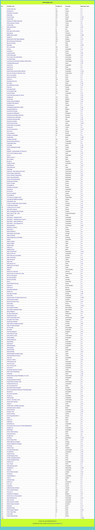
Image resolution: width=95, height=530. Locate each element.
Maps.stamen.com (11, 263)
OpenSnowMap (10, 349)
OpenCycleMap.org (11, 339)
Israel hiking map (11, 167)
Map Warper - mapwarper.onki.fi (14, 217)
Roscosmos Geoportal (12, 393)
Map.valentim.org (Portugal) (13, 233)
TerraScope (9, 445)
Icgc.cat (9, 155)
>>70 (82, 97)
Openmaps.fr (10, 343)
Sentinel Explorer (11, 409)
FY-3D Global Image (11, 91)
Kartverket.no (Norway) (12, 187)
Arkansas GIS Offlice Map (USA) (14, 21)
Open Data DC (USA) (12, 335)
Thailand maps (10, 447)
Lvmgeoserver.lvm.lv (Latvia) (13, 207)
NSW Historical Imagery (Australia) (15, 323)
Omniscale (9, 329)
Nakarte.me (9, 291)
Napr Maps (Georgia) (12, 293)
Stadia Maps (10, 429)
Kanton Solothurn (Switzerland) (14, 175)
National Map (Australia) (12, 299)
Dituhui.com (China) (11, 77)
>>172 (82, 437)
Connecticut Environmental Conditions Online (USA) (19, 61)
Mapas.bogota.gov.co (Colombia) (14, 237)
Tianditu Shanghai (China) (13, 459)
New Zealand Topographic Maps (14, 309)
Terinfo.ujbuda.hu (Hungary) (13, 441)
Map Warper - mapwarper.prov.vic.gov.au (16, 219)
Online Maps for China (12, 333)
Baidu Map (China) (11, 27)
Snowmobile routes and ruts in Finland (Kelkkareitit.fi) (19, 425)
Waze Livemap (10, 499)
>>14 (82, 99)
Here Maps (9, 145)
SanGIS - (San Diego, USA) (13, 399)
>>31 (82, 153)
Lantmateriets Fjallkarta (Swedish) (15, 199)
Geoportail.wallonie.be (12, 109)
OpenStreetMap (10, 351)
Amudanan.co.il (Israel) (12, 13)
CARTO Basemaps (11, 55)
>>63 (82, 147)
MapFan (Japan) (11, 241)
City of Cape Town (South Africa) (14, 57)
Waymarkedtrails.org (11, 497)
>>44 (82, 83)
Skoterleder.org (10, 423)
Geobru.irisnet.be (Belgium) (13, 101)
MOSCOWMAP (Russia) (12, 283)
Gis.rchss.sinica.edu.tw (12, 129)
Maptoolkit (9, 267)
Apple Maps (9, 15)
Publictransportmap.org (12, 383)
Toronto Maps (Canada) (12, 471)
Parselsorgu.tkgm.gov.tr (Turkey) (14, 369)
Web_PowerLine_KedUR (12, 501)
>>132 (82, 129)
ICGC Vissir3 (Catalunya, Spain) (14, 153)
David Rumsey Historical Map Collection (16, 71)
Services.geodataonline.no (13, 415)
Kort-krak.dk (10, 191)
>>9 (81, 25)
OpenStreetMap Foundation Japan (15, 353)
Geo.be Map (10, 99)
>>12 (82, 109)
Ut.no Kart (9, 483)
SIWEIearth (9, 421)
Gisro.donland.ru (11, 133)
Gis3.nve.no (10, 131)
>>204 (82, 467)
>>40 (82, 139)
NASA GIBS (10, 295)
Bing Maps (9, 45)
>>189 (82, 35)
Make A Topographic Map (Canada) (15, 211)
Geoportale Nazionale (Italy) (13, 119)
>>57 (82, 207)
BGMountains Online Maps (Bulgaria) (15, 39)
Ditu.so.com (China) (11, 75)
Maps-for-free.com (11, 253)
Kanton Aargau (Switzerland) (13, 173)
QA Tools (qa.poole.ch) (12, 385)
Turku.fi (8, 477)
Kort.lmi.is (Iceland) (11, 193)
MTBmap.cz (10, 285)
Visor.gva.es (10, 491)
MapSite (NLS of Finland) (13, 265)
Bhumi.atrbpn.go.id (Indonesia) (14, 41)
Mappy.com (9, 247)
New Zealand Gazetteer (12, 307)
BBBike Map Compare (12, 35)
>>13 (82, 49)
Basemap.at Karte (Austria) (13, 31)
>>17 (82, 93)
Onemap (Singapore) (12, 331)
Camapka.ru (10, 51)
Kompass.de (10, 189)
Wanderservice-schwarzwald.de (14, 495)
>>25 (82, 431)
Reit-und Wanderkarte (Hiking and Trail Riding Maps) (19, 389)
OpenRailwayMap (11, 345)
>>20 (82, 403)
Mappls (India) (10, 245)
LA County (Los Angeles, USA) (14, 197)
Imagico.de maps (11, 163)
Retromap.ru (10, 391)
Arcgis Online (10, 19)
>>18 (82, 411)
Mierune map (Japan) (12, 275)
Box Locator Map (11, 47)
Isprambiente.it (10, 165)
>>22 (82, 473)
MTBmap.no (10, 287)
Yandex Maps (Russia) (12, 515)
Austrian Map (10, 25)
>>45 (82, 73)
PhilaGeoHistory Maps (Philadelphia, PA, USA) (18, 375)
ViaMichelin (9, 485)
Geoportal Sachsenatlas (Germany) (15, 115)
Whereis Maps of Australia (13, 503)
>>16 (82, 373)
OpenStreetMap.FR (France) (13, 355)
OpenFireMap (10, 341)
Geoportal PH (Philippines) (13, 113)
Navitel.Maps (10, 303)
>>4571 (82, 517)
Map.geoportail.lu (11, 225)
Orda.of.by (9, 357)
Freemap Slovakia (11, 89)
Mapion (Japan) (10, 243)
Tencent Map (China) (12, 439)
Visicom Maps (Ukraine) (12, 489)
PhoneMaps (10, 377)
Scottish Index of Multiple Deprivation (15, 405)
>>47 (82, 493)
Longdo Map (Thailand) (12, 205)
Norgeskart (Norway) (12, 315)
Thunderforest (10, 451)
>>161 (82, 137)
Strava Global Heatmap (12, 431)
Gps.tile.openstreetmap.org (13, 141)
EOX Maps (9, 83)
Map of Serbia (10, 215)
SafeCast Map (10, 397)
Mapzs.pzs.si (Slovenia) (12, 271)
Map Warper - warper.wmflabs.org (15, 221)
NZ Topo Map (10, 327)
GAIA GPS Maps (11, 93)
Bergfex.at (9, 37)
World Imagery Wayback (12, 509)
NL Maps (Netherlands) (12, 313)
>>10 (82, 39)
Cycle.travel (9, 65)
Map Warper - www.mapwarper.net (15, 223)
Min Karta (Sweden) (11, 277)
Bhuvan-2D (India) (11, 43)
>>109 (82, 297)
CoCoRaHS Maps (11, 59)
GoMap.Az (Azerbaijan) (12, 135)
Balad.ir (8, 29)
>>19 (82, 119)
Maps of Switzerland (11, 251)
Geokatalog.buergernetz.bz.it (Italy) (15, 107)
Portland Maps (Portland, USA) (14, 381)
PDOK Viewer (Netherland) (13, 371)
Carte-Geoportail (11, 53)
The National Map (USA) (12, 449)
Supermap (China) (11, 433)
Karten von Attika (11, 183)
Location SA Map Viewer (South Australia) (16, 203)
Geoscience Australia (12, 121)
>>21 (82, 101)
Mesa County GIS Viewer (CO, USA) (15, 273)
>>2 (81, 29)
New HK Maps (10, 305)
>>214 (82, 305)
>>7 (81, 13)
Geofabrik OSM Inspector (13, 103)
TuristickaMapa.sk (11, 475)
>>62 (82, 225)
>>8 (81, 57)
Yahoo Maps (10, 513)
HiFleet (8, 149)
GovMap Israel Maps (12, 139)
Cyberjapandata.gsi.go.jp (12, 63)
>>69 (82, 53)
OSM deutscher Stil (11, 361)
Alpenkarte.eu (10, 11)
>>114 (82, 17)
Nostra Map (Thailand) (12, 321)
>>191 (82, 509)
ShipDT (8, 417)
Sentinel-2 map (10, 411)
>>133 (82, 45)
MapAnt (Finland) (11, 235)
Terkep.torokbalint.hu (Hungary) (14, 443)
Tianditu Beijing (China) (12, 455)
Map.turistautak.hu (11, 231)
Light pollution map (11, 201)
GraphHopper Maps (11, 143)
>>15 (82, 269)
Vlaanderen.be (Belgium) (12, 493)
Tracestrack (9, 473)
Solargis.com (10, 427)
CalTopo (9, 49)
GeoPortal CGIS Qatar (12, 111)
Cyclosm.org (10, 67)
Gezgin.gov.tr (10, 127)
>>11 (82, 31)
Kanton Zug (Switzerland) (13, 177)
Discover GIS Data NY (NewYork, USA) (16, 73)
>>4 (81, 21)
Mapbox (9, 239)
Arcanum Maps (10, 17)
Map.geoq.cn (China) (12, 227)
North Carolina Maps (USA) (13, 317)
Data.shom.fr (10, 69)
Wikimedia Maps (11, 507)
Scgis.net (9, 403)
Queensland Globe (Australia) (14, 387)
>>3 (81, 41)
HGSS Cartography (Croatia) (13, 147)
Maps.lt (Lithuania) (11, 257)
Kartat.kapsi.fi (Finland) (12, 181)
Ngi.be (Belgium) (11, 311)
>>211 (82, 251)
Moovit (8, 281)
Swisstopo (9, 437)
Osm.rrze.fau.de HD (11, 365)
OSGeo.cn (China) (11, 359)
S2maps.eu (9, 395)
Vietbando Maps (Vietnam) (13, 487)
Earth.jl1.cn (9, 79)
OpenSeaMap (10, 347)
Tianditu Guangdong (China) (13, 457)
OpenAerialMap (10, 337)
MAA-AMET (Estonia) (12, 209)
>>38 (82, 293)
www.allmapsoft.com (57, 523)
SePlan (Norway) (11, 413)
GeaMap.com (10, 97)
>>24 (82, 61)
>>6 (81, 37)
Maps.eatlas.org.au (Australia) (14, 255)
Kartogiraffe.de (10, 185)
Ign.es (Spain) (10, 159)
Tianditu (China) (10, 453)
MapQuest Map (10, 249)
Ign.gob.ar (9, 161)
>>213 (82, 123)
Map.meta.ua (10, 229)
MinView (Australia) (11, 279)
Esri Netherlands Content (13, 85)
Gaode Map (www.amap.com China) (15, 95)
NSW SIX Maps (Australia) (13, 325)
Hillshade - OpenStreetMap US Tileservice (16, 151)
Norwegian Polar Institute (13, 319)
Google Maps (10, 137)
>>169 (82, 317)
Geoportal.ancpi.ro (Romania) (14, 117)
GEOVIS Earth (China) (12, 123)
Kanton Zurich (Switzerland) (13, 179)
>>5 (81, 43)
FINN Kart (9, 87)
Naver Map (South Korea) (13, 301)
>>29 (82, 19)
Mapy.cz (9, 269)
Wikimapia (9, 505)
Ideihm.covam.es (11, 157)
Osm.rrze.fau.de (10, 363)
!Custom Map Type (11, 9)
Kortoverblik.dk (10, 195)
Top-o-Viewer (10, 463)
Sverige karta (10, 435)
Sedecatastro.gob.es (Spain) (13, 407)
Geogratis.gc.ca (10, 105)
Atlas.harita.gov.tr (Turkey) (13, 23)
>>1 (81, 9)
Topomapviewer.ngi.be (12, 465)
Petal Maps (9, 373)
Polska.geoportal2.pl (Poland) (14, 379)
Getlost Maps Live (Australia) (13, 125)
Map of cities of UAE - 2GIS (13, 213)
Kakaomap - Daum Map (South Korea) (16, 171)
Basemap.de (10, 33)
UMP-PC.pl (9, 481)
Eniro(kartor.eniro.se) (12, 81)
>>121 (82, 71)
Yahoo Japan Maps (11, 511)
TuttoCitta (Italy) (10, 479)
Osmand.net (10, 367)
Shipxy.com (9, 419)
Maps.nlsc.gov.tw (11, 259)
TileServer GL (10, 461)
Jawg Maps (9, 169)
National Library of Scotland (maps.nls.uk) (16, 297)
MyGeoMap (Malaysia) (12, 289)
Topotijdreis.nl (10, 467)
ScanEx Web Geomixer (12, 401)
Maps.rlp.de (9, 261)
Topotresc (9, 469)
